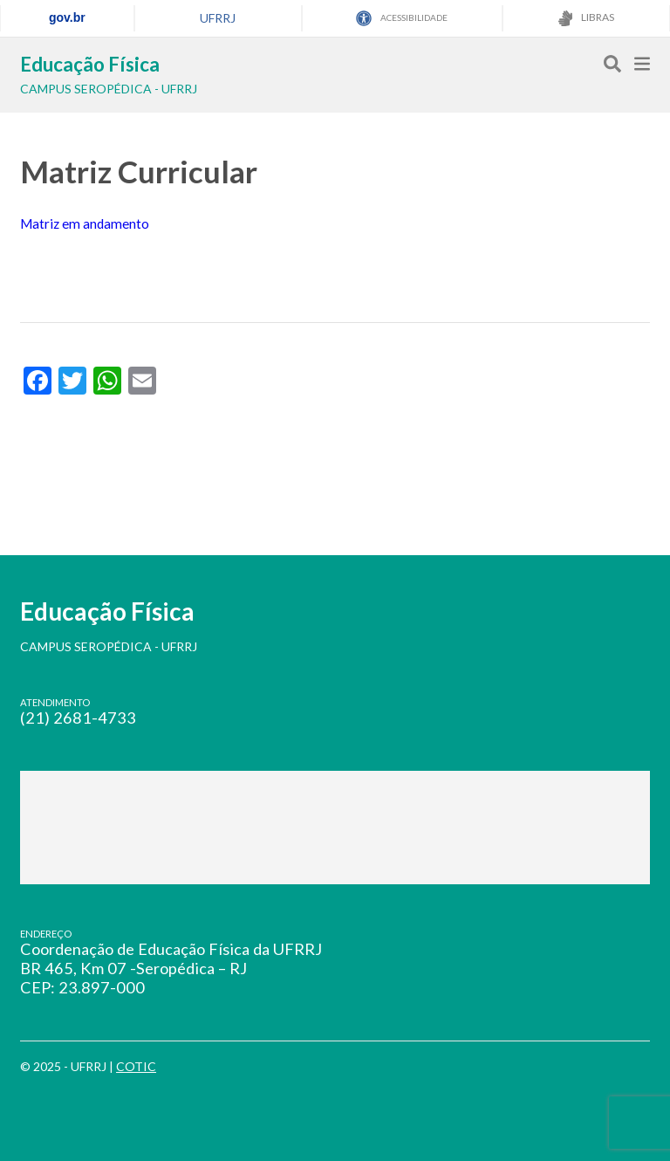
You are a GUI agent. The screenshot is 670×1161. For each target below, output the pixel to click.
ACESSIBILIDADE (402, 18)
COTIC (136, 1066)
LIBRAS (586, 18)
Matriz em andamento (84, 223)
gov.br (67, 17)
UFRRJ (218, 17)
